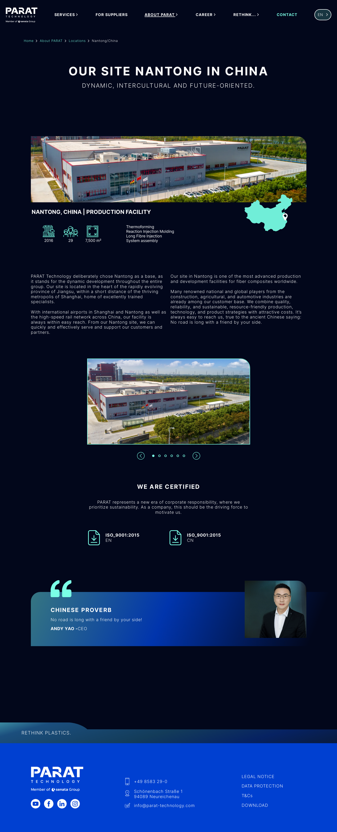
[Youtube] (37, 803)
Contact (287, 14)
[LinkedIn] (63, 803)
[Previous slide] (141, 456)
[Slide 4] (171, 456)
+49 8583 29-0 (150, 781)
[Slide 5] (178, 456)
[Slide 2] (159, 456)
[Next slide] (196, 456)
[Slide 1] (153, 456)
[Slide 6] (184, 456)
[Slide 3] (165, 456)
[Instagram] (77, 803)
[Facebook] (50, 803)
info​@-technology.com (164, 805)
